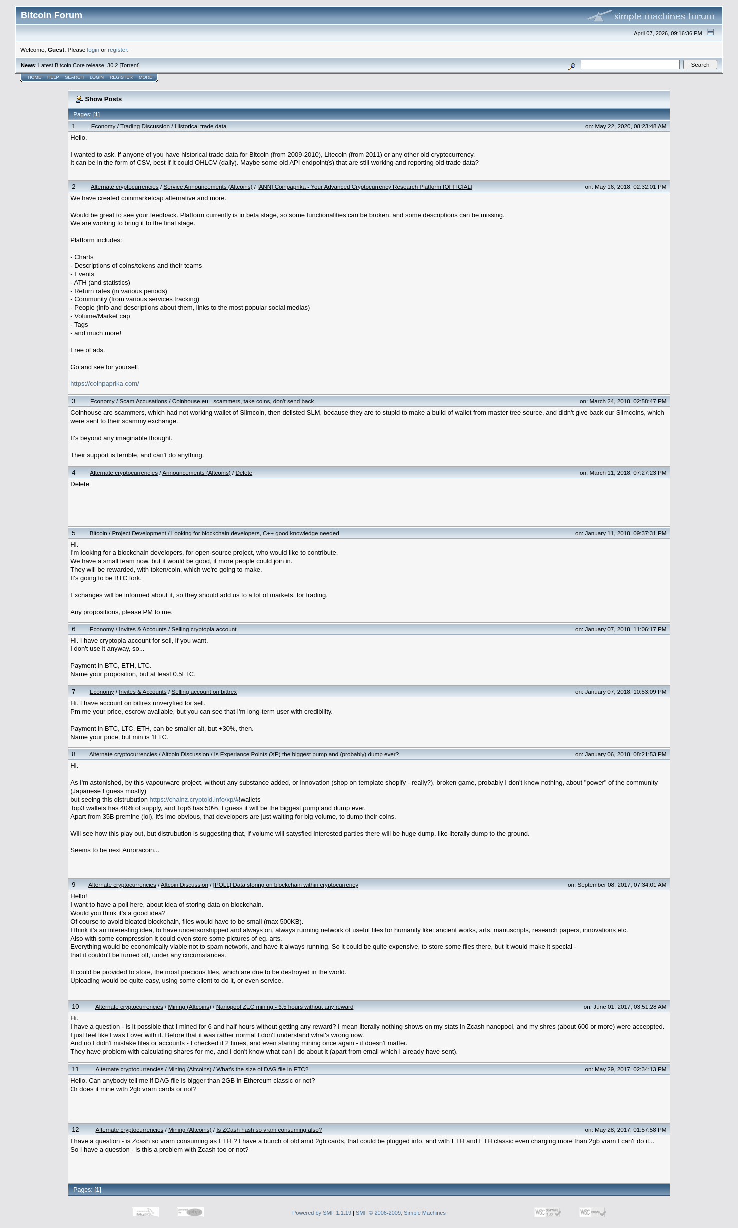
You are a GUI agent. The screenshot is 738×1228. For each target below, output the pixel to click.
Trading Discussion (145, 126)
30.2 (112, 65)
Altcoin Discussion (185, 754)
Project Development (139, 533)
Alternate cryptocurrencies (125, 186)
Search (74, 77)
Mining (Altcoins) (189, 1006)
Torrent (129, 65)
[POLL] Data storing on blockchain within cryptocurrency (285, 884)
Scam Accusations (143, 401)
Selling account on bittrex (204, 691)
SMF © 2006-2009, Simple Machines (401, 1213)
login (93, 49)
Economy (103, 126)
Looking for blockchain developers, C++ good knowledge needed (255, 533)
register (117, 49)
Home (34, 77)
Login (97, 77)
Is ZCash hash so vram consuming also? (269, 1129)
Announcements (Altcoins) (196, 472)
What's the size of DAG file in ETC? (262, 1069)
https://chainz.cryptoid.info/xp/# (194, 799)
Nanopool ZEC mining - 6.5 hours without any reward (285, 1006)
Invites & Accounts (143, 629)
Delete (243, 472)
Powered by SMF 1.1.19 (321, 1213)
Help (53, 77)
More (145, 77)
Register (121, 77)
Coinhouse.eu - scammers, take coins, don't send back (243, 401)
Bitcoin (98, 533)
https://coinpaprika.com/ (104, 383)
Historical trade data (201, 126)
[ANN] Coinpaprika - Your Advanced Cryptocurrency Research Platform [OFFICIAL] (364, 186)
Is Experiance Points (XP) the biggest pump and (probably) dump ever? (306, 754)
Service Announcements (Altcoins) (207, 186)
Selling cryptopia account (203, 629)
